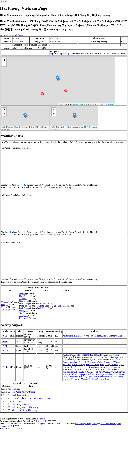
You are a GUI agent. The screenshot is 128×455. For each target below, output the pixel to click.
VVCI (4, 336)
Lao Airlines (79, 369)
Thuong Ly (6, 302)
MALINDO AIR (92, 369)
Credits (42, 419)
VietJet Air (88, 336)
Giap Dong (24, 301)
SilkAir (74, 374)
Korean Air (68, 369)
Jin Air (102, 367)
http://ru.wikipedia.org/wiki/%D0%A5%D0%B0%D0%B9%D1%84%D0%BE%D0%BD (88, 54)
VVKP (4, 346)
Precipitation (47, 185)
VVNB (4, 367)
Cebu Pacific (68, 360)
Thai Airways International (74, 377)
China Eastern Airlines (106, 360)
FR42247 (5, 350)
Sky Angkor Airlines (104, 374)
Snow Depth (74, 185)
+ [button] (4, 60)
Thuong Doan (43, 306)
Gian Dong (24, 303)
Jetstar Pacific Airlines (72, 336)
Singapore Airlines (86, 374)
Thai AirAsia (119, 374)
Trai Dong (23, 298)
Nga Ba (22, 293)
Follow (3, 1)
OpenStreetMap (78, 104)
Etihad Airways (78, 364)
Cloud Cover (17, 185)
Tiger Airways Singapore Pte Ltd (101, 377)
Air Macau (110, 355)
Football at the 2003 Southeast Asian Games (31, 398)
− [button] (4, 64)
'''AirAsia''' (67, 355)
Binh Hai (41, 308)
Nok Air (98, 372)
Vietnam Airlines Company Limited (109, 336)
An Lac (4, 309)
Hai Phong (18, 35)
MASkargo (105, 369)
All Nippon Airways (80, 357)
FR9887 (4, 341)
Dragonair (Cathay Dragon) (99, 362)
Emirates (67, 364)
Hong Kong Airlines (109, 364)
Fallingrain (110, 104)
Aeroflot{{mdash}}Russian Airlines (88, 355)
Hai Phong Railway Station (23, 392)
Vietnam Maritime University (24, 410)
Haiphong (16, 389)
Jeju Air (74, 367)
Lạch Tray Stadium (20, 395)
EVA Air (117, 362)
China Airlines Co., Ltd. (85, 360)
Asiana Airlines (96, 357)
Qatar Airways (109, 372)
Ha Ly (4, 304)
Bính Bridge (17, 401)
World (2, 35)
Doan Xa (41, 303)
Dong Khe (62, 306)
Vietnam (9, 35)
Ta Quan (22, 315)
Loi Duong (24, 318)
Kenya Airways (112, 367)
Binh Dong (24, 308)
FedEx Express (92, 364)
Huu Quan (23, 296)
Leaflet (61, 104)
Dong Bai (23, 306)
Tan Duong (24, 313)
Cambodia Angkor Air (113, 357)
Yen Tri (4, 307)
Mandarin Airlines (85, 372)
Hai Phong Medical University (25, 407)
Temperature (32, 185)
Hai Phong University (21, 404)
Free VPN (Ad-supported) (86, 423)
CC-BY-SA (95, 104)
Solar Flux (60, 185)
